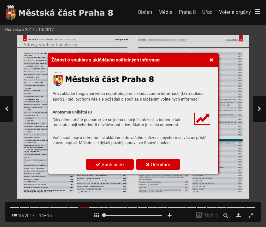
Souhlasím (110, 164)
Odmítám (158, 164)
